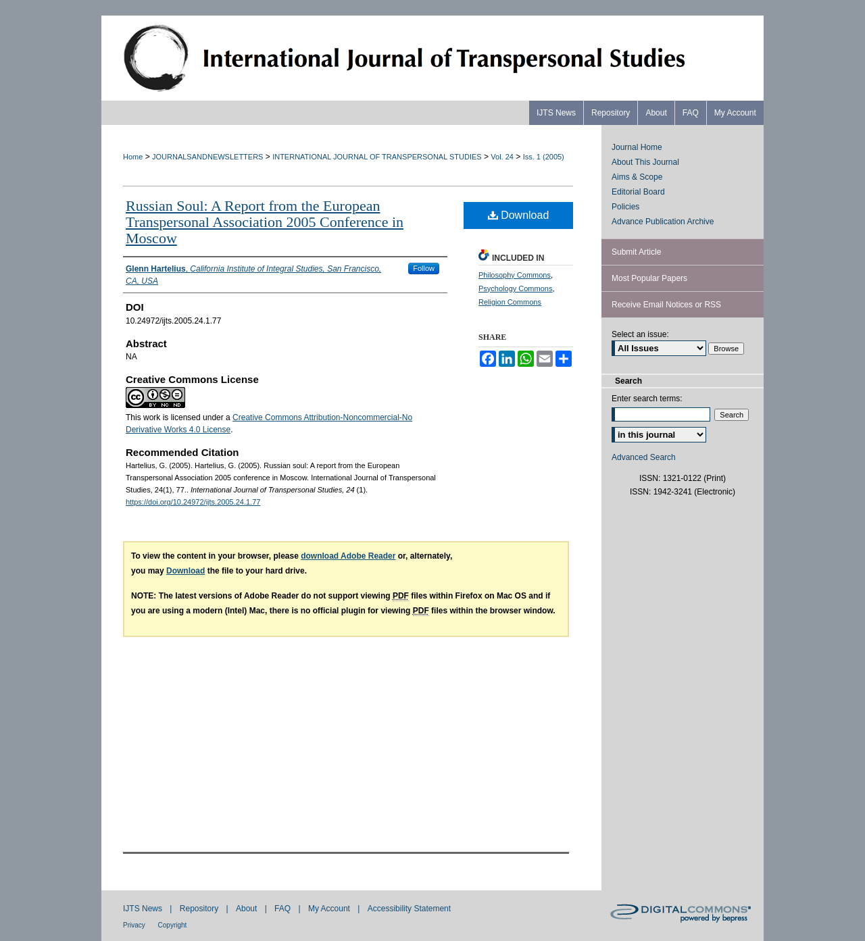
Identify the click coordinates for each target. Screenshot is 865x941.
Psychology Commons (515, 288)
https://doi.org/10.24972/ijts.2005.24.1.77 (193, 502)
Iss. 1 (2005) (543, 157)
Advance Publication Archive (663, 221)
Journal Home (637, 147)
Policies (625, 206)
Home (133, 157)
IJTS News (143, 908)
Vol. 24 (502, 157)
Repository (200, 908)
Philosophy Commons (514, 275)
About (248, 908)
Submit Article (636, 252)
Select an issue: (640, 334)
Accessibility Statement (409, 908)
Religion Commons (509, 302)
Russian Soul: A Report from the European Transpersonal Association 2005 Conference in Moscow (264, 222)
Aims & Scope (637, 177)
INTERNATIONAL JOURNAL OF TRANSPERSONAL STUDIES (376, 157)
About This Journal (645, 162)
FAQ (283, 908)
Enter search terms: (647, 398)
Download (518, 215)
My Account (330, 908)
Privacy (135, 925)
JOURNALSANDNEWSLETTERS (207, 157)
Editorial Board (638, 192)
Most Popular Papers (649, 278)
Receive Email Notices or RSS (666, 304)
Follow (424, 268)
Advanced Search (644, 457)
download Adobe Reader (348, 556)
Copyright (172, 925)
